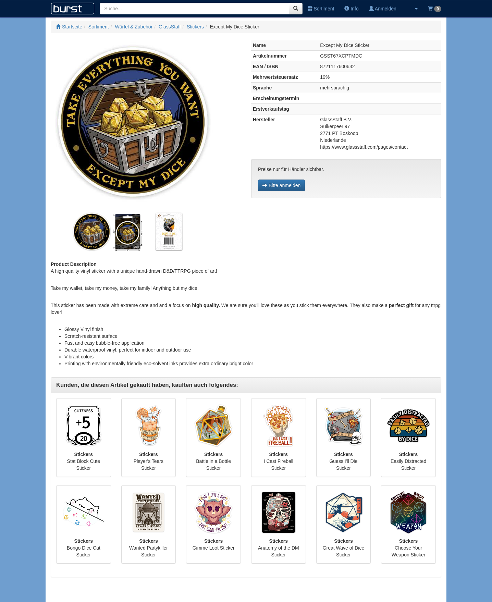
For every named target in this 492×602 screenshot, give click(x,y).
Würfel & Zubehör (134, 26)
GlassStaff (170, 26)
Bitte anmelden (281, 185)
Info (351, 8)
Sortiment (321, 8)
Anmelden (382, 8)
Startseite (69, 26)
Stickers (195, 26)
